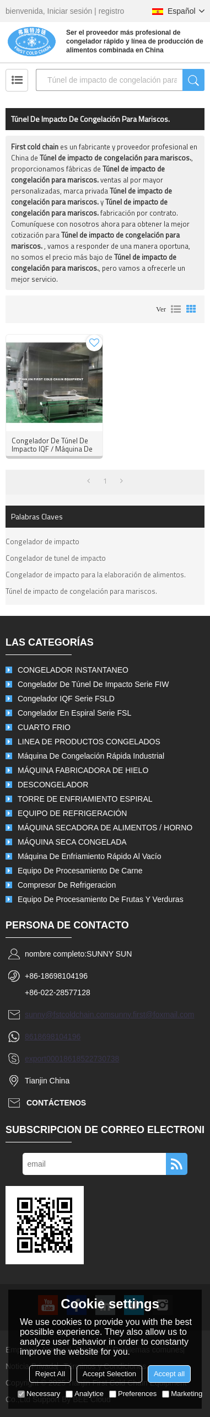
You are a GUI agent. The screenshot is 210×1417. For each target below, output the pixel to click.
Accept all (169, 1374)
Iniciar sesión (70, 11)
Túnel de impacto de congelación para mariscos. (81, 591)
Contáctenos (56, 1102)
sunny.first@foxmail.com (153, 1014)
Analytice (85, 1393)
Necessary (39, 1393)
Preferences (133, 1393)
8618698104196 (52, 1036)
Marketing (182, 1393)
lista (176, 309)
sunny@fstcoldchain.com (68, 1014)
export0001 (44, 1058)
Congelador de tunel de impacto (56, 557)
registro (112, 11)
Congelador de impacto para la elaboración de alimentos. (96, 574)
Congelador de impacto (42, 541)
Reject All (50, 1374)
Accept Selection (109, 1374)
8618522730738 (91, 1058)
